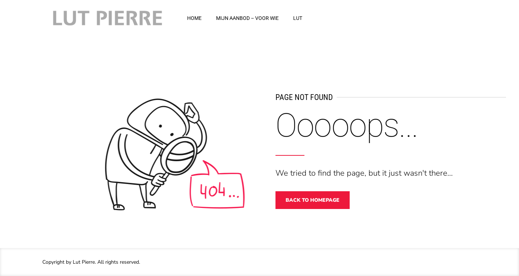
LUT (297, 18)
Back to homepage (316, 200)
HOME (194, 18)
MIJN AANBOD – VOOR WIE (247, 18)
